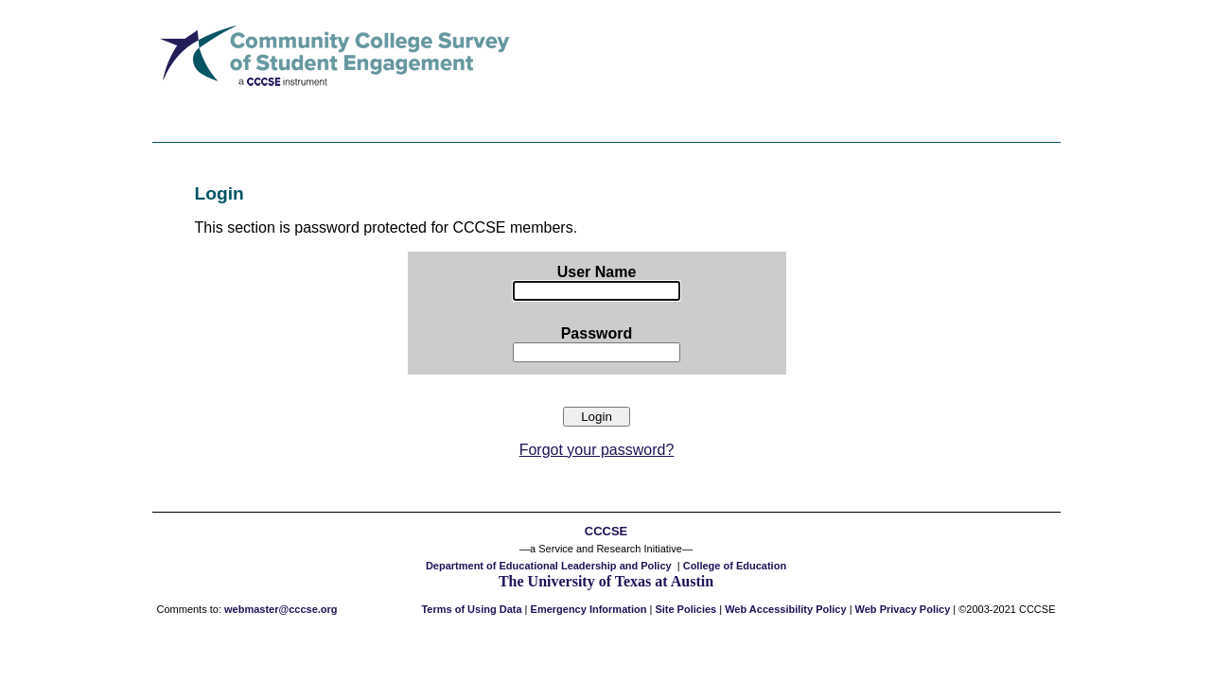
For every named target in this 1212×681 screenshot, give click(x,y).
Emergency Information (589, 609)
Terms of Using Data (471, 609)
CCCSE (606, 531)
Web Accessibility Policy (785, 609)
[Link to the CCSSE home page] (333, 96)
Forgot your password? (597, 450)
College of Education (734, 565)
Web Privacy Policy (903, 609)
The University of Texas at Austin (606, 581)
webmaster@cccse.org (281, 609)
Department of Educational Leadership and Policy (549, 565)
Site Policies (685, 609)
